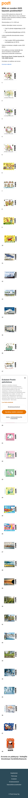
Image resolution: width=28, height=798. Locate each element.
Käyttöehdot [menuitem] (14, 773)
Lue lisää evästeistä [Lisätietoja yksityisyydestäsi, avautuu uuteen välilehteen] (7, 402)
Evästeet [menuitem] (14, 779)
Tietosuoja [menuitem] (14, 776)
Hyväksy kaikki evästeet (14, 412)
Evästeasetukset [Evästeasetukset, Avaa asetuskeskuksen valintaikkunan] (14, 407)
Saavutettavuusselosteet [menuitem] (14, 784)
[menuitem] (14, 781)
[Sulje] (25, 377)
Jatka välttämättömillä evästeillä (14, 417)
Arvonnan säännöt (6, 64)
